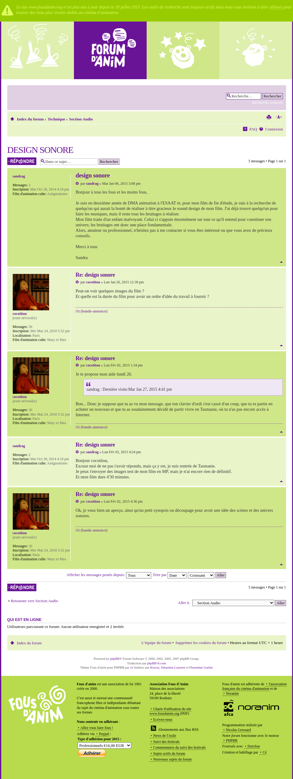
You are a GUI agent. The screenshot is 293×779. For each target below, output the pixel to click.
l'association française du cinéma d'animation (254, 686)
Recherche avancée (267, 102)
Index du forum (30, 119)
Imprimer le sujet (268, 117)
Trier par (169, 574)
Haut (281, 262)
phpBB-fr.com (156, 663)
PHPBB (232, 740)
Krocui (154, 667)
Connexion (274, 129)
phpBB (114, 658)
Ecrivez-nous (162, 719)
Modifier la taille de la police (278, 117)
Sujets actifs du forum (169, 753)
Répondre (22, 161)
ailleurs (276, 7)
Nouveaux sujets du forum (172, 759)
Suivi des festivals (166, 742)
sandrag (92, 183)
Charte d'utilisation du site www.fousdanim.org (170, 711)
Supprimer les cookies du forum (201, 642)
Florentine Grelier (201, 667)
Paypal (104, 734)
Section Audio (81, 119)
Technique (56, 119)
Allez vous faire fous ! (97, 728)
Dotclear (254, 746)
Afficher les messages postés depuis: (108, 574)
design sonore (40, 150)
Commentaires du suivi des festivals (179, 747)
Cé (265, 752)
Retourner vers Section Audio (34, 601)
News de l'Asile (164, 735)
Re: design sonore (95, 275)
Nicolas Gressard (238, 730)
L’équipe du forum (156, 642)
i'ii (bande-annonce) (92, 311)
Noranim (232, 693)
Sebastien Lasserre (173, 667)
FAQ (253, 129)
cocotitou (93, 282)
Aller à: (184, 602)
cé (131, 667)
